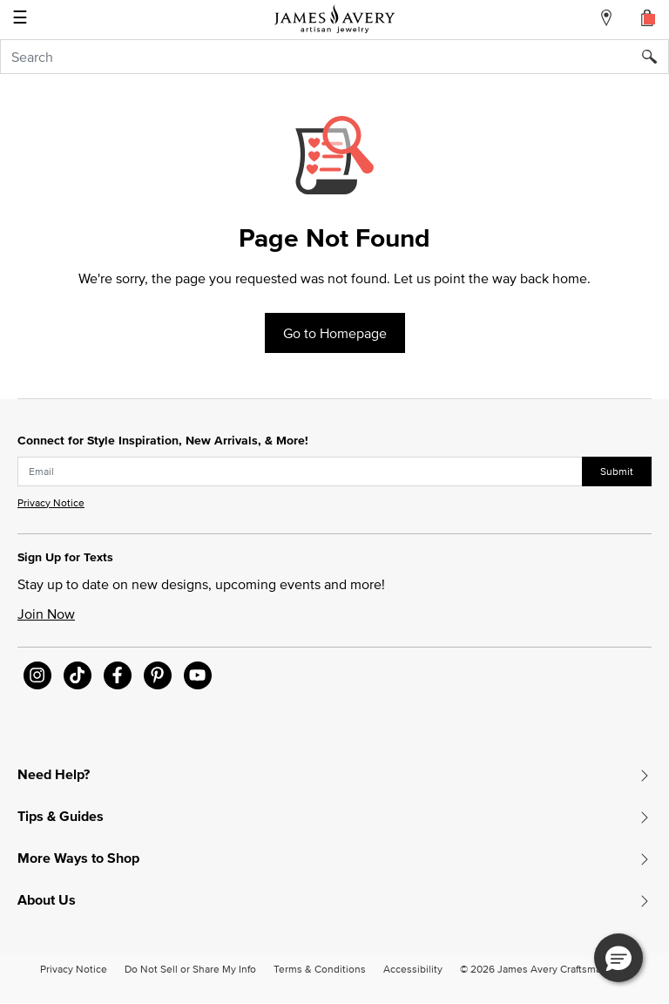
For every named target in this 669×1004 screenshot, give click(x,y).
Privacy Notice (50, 502)
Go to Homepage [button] (335, 333)
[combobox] (334, 56)
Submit (616, 471)
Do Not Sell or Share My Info (190, 968)
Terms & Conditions (320, 968)
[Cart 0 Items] (648, 17)
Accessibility (413, 968)
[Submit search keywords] (655, 57)
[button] (618, 957)
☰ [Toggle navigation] (20, 19)
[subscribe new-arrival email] (300, 471)
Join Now (46, 613)
